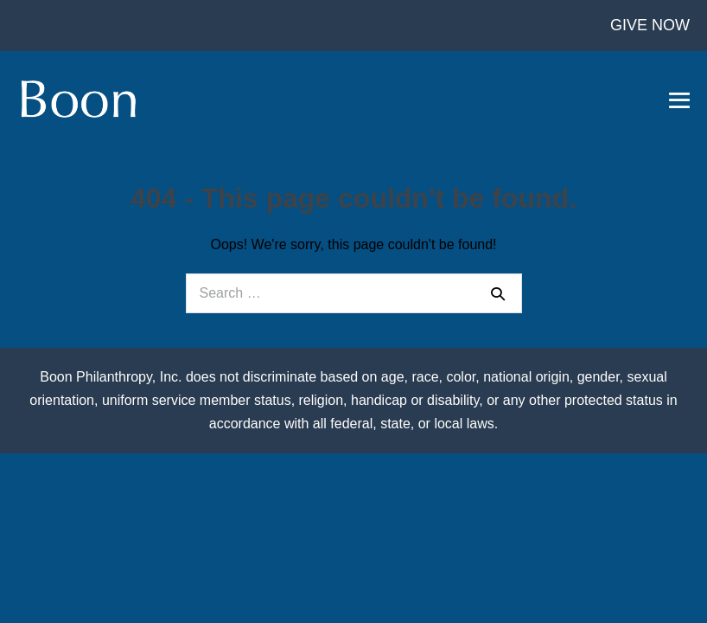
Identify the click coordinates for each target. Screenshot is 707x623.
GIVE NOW (650, 25)
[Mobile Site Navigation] (679, 100)
